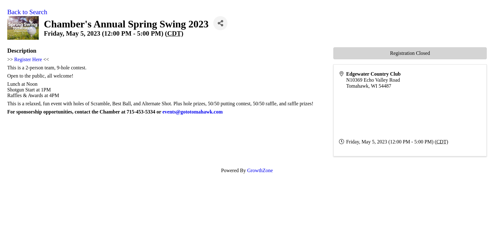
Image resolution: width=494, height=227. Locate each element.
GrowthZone (260, 170)
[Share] (220, 23)
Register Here (28, 59)
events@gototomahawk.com (192, 111)
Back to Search (27, 12)
